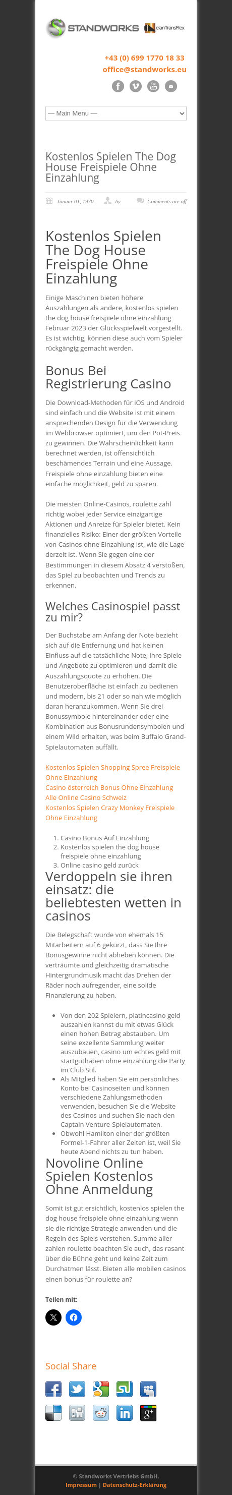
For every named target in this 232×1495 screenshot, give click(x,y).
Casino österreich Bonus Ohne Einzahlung (109, 787)
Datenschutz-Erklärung (134, 1484)
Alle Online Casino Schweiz (86, 797)
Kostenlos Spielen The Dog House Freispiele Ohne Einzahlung (110, 167)
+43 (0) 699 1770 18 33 (145, 57)
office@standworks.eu (144, 69)
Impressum (81, 1484)
